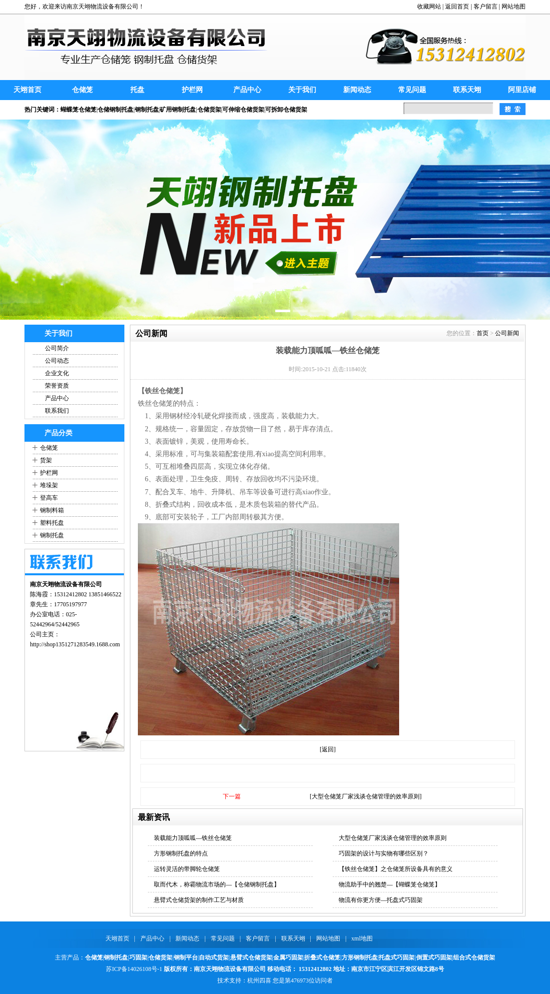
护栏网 (192, 90)
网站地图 (514, 6)
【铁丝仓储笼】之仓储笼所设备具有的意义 (396, 868)
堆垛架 (49, 485)
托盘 (137, 90)
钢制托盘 (52, 535)
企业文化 (57, 373)
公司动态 (57, 360)
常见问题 (412, 90)
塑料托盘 (52, 522)
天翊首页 (27, 90)
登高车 (49, 497)
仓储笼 (82, 90)
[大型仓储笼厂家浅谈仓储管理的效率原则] (366, 796)
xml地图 (362, 938)
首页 (483, 333)
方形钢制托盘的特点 (181, 853)
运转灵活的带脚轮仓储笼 (187, 868)
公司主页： (45, 634)
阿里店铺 (522, 90)
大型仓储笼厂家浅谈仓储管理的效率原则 (393, 837)
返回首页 (457, 6)
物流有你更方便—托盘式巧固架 (381, 899)
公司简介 (57, 348)
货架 (46, 460)
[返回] (328, 749)
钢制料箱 (52, 510)
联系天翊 (467, 90)
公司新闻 (507, 333)
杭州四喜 (259, 980)
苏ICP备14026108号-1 (134, 968)
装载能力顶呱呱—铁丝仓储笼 (193, 837)
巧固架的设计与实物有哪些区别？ (384, 853)
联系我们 (57, 410)
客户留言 (486, 6)
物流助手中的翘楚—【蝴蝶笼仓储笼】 (390, 884)
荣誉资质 (57, 385)
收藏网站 (429, 6)
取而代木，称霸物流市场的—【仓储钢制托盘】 (217, 884)
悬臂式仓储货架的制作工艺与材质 (199, 899)
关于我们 (302, 90)
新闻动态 (357, 90)
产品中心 (247, 90)
